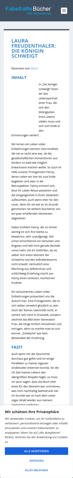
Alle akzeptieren (36, 451)
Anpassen (36, 460)
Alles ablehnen (36, 470)
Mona (34, 68)
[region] (36, 441)
